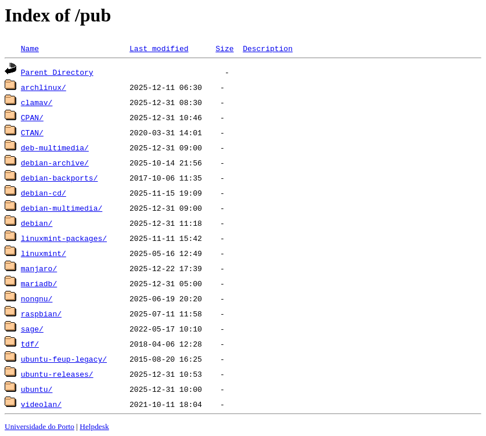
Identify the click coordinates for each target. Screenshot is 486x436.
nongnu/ (37, 298)
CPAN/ (32, 117)
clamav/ (37, 102)
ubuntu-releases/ (57, 374)
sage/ (32, 328)
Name (30, 48)
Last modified (158, 48)
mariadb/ (39, 283)
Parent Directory (57, 72)
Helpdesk (94, 426)
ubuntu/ (37, 389)
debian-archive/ (55, 162)
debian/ (37, 223)
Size (224, 48)
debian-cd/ (43, 193)
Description (268, 48)
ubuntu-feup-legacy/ (64, 359)
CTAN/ (32, 132)
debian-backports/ (59, 177)
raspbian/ (41, 313)
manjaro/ (39, 268)
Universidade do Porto (39, 426)
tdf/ (30, 343)
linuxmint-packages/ (64, 238)
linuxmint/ (43, 253)
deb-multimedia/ (55, 147)
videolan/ (41, 404)
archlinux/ (43, 87)
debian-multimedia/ (61, 208)
